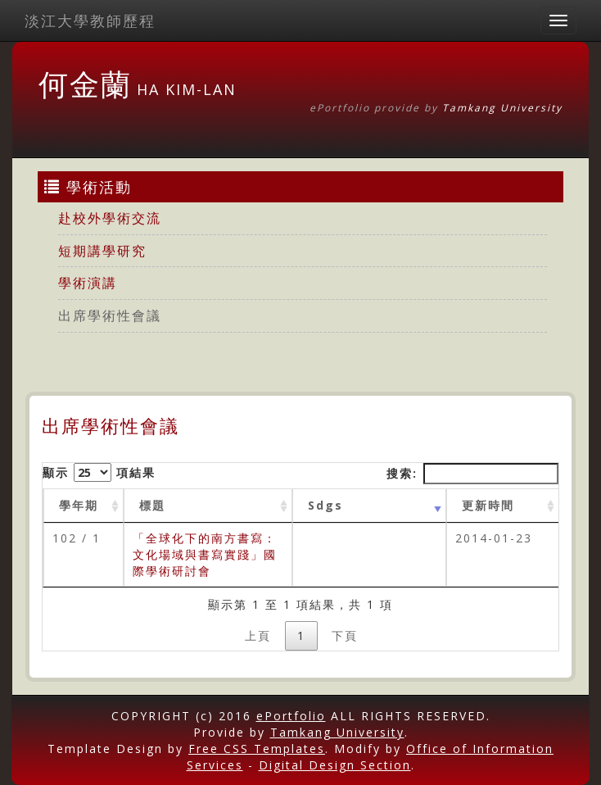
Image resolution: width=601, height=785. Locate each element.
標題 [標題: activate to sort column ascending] (152, 505)
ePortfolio (291, 716)
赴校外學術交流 (109, 218)
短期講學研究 (102, 251)
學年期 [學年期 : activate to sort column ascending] (78, 505)
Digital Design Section (335, 765)
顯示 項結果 (99, 472)
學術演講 (87, 283)
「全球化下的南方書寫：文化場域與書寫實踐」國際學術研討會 (205, 554)
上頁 (258, 635)
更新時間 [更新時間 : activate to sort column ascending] (488, 505)
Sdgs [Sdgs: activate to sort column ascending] (325, 505)
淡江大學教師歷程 (90, 20)
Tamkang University (502, 108)
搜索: (472, 473)
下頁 (345, 635)
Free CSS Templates (256, 748)
